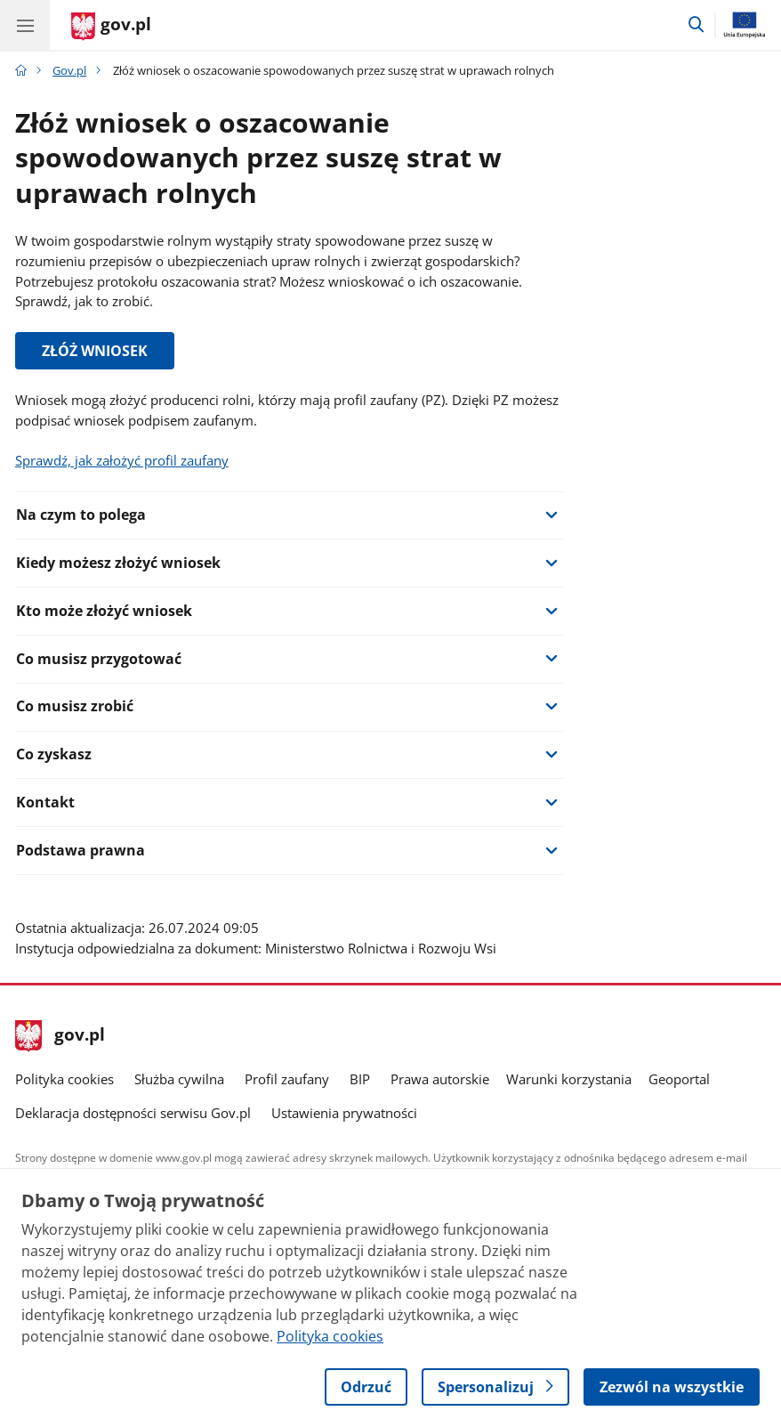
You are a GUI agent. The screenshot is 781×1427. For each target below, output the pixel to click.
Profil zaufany (287, 1079)
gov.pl (60, 1036)
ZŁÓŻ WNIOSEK (95, 351)
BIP (360, 1079)
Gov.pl (69, 70)
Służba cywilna (179, 1079)
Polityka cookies (64, 1079)
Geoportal (679, 1079)
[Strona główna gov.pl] (111, 26)
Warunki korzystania (569, 1079)
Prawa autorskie (439, 1079)
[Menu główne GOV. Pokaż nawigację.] (25, 25)
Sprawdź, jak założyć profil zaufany (122, 460)
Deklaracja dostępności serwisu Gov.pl (133, 1113)
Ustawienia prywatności (344, 1113)
